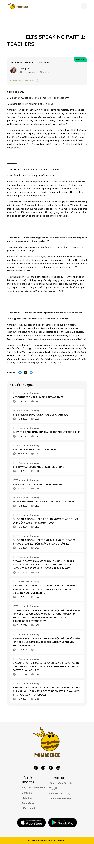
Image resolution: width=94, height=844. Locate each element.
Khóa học (27, 798)
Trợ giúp (53, 788)
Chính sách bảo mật (60, 798)
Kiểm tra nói (28, 808)
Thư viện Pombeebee (33, 787)
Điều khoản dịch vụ (59, 793)
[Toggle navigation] (84, 6)
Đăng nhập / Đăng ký (60, 783)
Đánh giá (27, 792)
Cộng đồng (28, 803)
